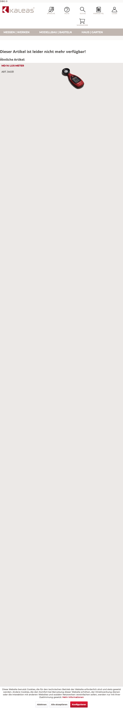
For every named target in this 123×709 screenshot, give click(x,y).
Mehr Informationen (73, 697)
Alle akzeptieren (59, 704)
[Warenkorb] (82, 23)
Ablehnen (42, 704)
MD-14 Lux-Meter (12, 65)
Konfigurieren (79, 704)
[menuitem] (98, 11)
